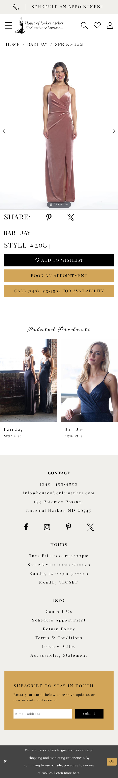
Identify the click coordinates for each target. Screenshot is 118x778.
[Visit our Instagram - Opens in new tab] (47, 527)
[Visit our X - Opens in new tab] (90, 527)
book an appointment (59, 276)
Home (13, 44)
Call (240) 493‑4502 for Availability (59, 291)
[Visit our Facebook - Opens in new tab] (26, 527)
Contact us (59, 611)
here (76, 773)
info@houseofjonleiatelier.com (59, 493)
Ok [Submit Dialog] (111, 762)
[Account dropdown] (110, 25)
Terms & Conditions (59, 638)
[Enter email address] (42, 714)
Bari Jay (37, 44)
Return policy (59, 629)
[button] (8, 25)
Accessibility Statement (58, 655)
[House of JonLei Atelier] (39, 25)
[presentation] (76, 380)
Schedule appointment (59, 620)
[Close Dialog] (5, 762)
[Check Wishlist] (97, 25)
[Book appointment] (67, 6)
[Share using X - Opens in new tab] (71, 217)
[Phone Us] (15, 7)
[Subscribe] (89, 714)
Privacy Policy (59, 647)
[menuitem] (8, 25)
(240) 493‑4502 (59, 484)
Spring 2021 (69, 44)
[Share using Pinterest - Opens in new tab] (49, 217)
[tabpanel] (59, 131)
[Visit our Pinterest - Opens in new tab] (68, 527)
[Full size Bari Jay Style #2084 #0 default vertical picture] (59, 131)
